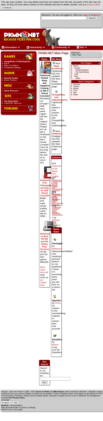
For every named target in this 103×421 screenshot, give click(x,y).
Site (82, 47)
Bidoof (55, 344)
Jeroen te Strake (42, 392)
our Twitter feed (43, 282)
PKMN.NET (75, 53)
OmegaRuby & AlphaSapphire (17, 61)
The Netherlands (81, 72)
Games (76, 86)
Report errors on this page (11, 410)
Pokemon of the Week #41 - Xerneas (56, 185)
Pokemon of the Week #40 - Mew (56, 199)
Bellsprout (57, 248)
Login (85, 15)
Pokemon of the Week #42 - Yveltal (56, 171)
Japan (76, 78)
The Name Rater (11, 101)
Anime (76, 88)
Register (95, 15)
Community (61, 47)
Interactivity (36, 47)
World (75, 66)
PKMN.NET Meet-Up (12, 103)
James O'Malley (24, 394)
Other (75, 95)
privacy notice (93, 4)
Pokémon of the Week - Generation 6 (57, 212)
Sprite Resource (11, 91)
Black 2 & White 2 (11, 65)
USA (75, 74)
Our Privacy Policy (17, 398)
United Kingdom (80, 70)
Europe (76, 68)
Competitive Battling (12, 68)
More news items (42, 270)
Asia (75, 76)
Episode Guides (11, 78)
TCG (75, 90)
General (76, 84)
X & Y (6, 63)
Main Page (76, 55)
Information (11, 47)
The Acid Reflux (16, 405)
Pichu (58, 303)
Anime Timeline (10, 80)
